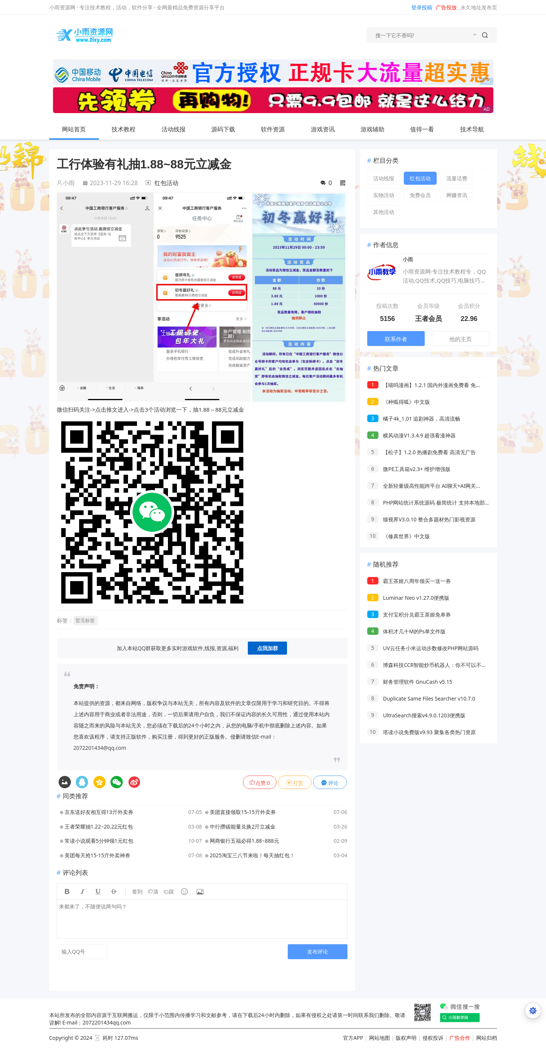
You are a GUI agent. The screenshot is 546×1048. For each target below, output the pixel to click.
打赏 (295, 782)
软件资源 (279, 129)
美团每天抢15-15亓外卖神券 (98, 855)
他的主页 (460, 339)
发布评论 (317, 951)
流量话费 (456, 178)
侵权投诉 (432, 1037)
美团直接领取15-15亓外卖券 (243, 811)
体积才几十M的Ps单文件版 (406, 631)
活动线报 (179, 129)
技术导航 (478, 129)
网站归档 (486, 1037)
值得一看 (428, 129)
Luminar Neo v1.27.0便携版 (408, 597)
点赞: (259, 782)
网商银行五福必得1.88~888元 (244, 840)
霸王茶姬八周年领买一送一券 (409, 580)
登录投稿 (421, 7)
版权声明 (406, 1037)
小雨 (66, 183)
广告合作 (459, 1037)
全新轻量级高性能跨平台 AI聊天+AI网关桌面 (427, 485)
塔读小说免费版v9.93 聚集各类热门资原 (421, 732)
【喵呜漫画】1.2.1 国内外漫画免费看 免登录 (426, 385)
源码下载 (229, 129)
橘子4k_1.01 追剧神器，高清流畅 (414, 418)
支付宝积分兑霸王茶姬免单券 (409, 614)
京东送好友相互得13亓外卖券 (99, 811)
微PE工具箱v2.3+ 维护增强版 (408, 468)
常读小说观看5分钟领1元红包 (99, 840)
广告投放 (446, 7)
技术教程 (129, 129)
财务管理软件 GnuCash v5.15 (409, 681)
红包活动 (166, 183)
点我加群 (267, 648)
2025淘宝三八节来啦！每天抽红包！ (252, 855)
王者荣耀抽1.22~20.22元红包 (99, 826)
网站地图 (379, 1037)
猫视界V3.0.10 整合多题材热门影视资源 (421, 519)
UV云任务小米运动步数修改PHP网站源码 (423, 648)
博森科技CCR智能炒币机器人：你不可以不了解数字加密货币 (445, 664)
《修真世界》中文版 (398, 536)
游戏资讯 (329, 129)
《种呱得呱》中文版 (398, 401)
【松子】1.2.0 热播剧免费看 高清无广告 (421, 452)
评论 (330, 782)
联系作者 (396, 339)
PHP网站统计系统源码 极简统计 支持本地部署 (428, 502)
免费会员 (420, 195)
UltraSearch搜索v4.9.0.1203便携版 (416, 715)
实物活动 (383, 195)
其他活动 (383, 211)
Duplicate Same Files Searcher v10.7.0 (421, 698)
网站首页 (74, 129)
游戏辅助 (378, 129)
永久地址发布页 (479, 7)
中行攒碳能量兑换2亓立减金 (242, 826)
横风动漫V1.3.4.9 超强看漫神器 (411, 435)
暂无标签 (85, 620)
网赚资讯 (456, 195)
